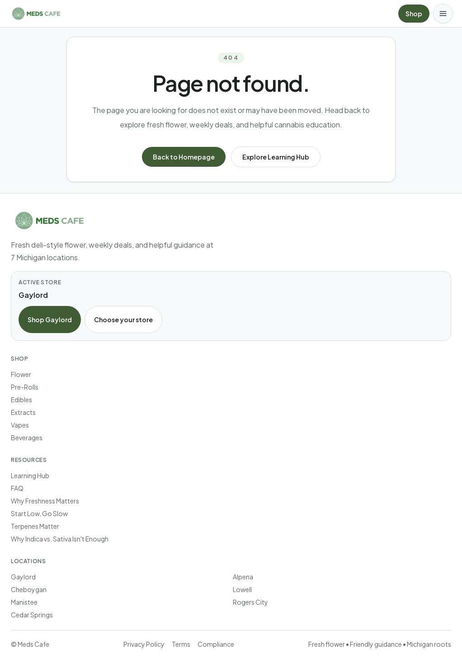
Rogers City (250, 602)
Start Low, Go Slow (39, 513)
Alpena (243, 577)
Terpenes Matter (35, 526)
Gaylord (23, 577)
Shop (413, 13)
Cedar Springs (32, 615)
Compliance (216, 644)
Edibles (21, 399)
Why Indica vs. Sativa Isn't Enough (59, 539)
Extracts (23, 412)
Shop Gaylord (50, 319)
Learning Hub (30, 475)
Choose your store (123, 319)
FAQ (17, 488)
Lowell (242, 589)
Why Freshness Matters (45, 501)
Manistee (24, 602)
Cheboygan (29, 589)
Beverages (26, 437)
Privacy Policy (144, 644)
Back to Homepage (184, 157)
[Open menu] (443, 14)
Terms (181, 644)
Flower (21, 374)
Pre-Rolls (24, 387)
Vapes (20, 425)
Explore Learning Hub (275, 157)
